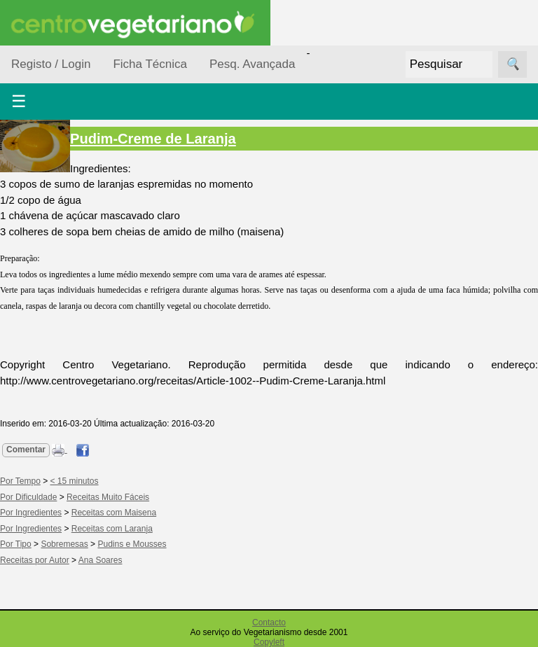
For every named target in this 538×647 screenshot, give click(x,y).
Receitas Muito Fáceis (108, 497)
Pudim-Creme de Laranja (153, 138)
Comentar (26, 449)
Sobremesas (64, 544)
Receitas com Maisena (113, 512)
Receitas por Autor (34, 560)
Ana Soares (100, 560)
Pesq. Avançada (252, 64)
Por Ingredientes (31, 512)
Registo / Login (50, 64)
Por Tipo (16, 544)
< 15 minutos (74, 481)
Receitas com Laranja (112, 529)
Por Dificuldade (28, 497)
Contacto (269, 622)
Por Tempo (20, 481)
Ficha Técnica (150, 64)
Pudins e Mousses (131, 544)
